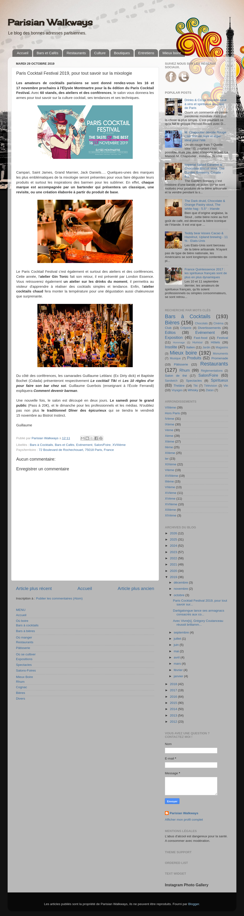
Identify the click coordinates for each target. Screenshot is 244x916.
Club (168, 328)
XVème (170, 498)
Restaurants (76, 53)
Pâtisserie (23, 648)
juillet (178, 638)
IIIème (169, 481)
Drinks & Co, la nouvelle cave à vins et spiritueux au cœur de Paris (205, 103)
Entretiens (146, 53)
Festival (222, 338)
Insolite (171, 347)
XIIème (170, 453)
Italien (190, 347)
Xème (169, 436)
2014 (174, 709)
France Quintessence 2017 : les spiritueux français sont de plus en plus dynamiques (205, 273)
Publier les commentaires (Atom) (59, 598)
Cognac (21, 687)
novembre (181, 588)
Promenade (219, 358)
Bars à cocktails (27, 625)
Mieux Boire (24, 677)
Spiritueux (219, 380)
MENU (20, 610)
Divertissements (209, 328)
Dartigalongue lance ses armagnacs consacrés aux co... (198, 612)
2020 (174, 571)
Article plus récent (34, 588)
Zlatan (210, 390)
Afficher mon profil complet (184, 819)
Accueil (22, 53)
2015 (174, 703)
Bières (20, 693)
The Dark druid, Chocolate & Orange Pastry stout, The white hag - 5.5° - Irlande (204, 204)
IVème (169, 418)
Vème (169, 430)
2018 (174, 684)
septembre (182, 632)
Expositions (24, 659)
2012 (174, 721)
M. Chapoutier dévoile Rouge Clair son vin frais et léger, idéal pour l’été (205, 136)
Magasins (222, 347)
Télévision (210, 385)
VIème (169, 470)
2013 (174, 715)
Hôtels (215, 342)
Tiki (195, 385)
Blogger (193, 904)
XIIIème (170, 510)
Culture (100, 53)
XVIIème (171, 504)
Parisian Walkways (50, 22)
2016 (174, 696)
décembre (181, 582)
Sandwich (171, 380)
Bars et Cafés (47, 53)
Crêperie (186, 328)
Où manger (24, 637)
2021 (174, 564)
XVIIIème (119, 445)
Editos (170, 332)
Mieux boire (172, 53)
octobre (179, 595)
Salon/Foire (102, 445)
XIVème (170, 515)
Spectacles (24, 665)
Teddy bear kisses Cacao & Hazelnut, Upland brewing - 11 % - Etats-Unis (206, 237)
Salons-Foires (26, 670)
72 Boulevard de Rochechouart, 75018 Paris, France (76, 450)
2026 (174, 533)
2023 (174, 552)
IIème (169, 447)
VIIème (170, 487)
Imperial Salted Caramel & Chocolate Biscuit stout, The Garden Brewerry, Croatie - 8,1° (204, 170)
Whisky (193, 390)
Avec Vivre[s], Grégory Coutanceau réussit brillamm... (198, 622)
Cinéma (219, 323)
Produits (194, 358)
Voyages (177, 390)
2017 (174, 690)
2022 (174, 558)
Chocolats (201, 323)
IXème (169, 424)
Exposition (174, 337)
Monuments (220, 353)
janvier (179, 676)
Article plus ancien (136, 588)
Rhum (20, 681)
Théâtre (179, 385)
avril (177, 657)
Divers (20, 698)
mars (178, 663)
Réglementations (212, 370)
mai (177, 651)
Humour (197, 342)
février (178, 670)
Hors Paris (172, 413)
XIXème (170, 464)
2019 (174, 577)
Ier (167, 458)
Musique (175, 358)
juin (177, 645)
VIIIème (170, 407)
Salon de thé (176, 375)
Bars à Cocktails (41, 445)
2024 (174, 545)
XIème (169, 441)
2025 (174, 539)
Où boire (22, 621)
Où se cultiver (26, 654)
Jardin (206, 347)
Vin (226, 385)
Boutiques (122, 53)
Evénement (84, 445)
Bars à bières (25, 631)
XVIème (170, 493)
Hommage (179, 342)
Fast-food (200, 338)
